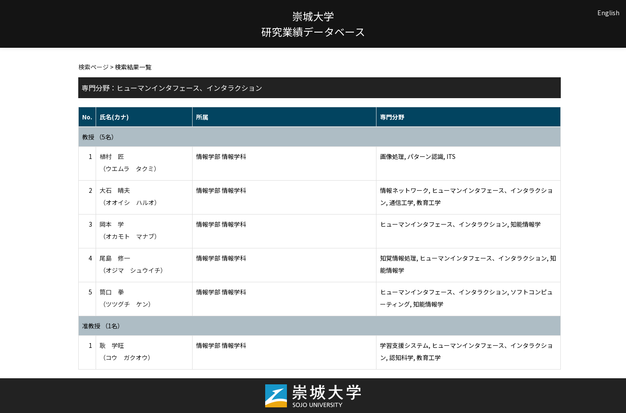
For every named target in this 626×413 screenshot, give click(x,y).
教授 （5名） (99, 136)
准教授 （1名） (102, 325)
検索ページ (93, 67)
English (608, 12)
